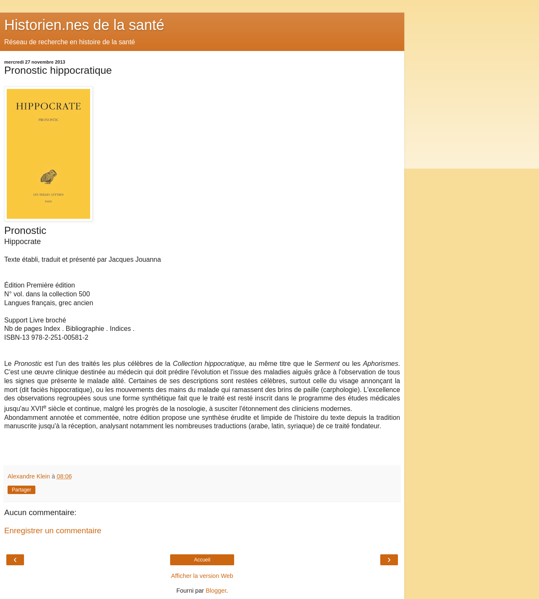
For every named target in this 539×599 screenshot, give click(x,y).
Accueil (202, 560)
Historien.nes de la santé (84, 25)
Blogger (215, 590)
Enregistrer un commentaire (52, 530)
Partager (21, 490)
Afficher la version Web (202, 575)
